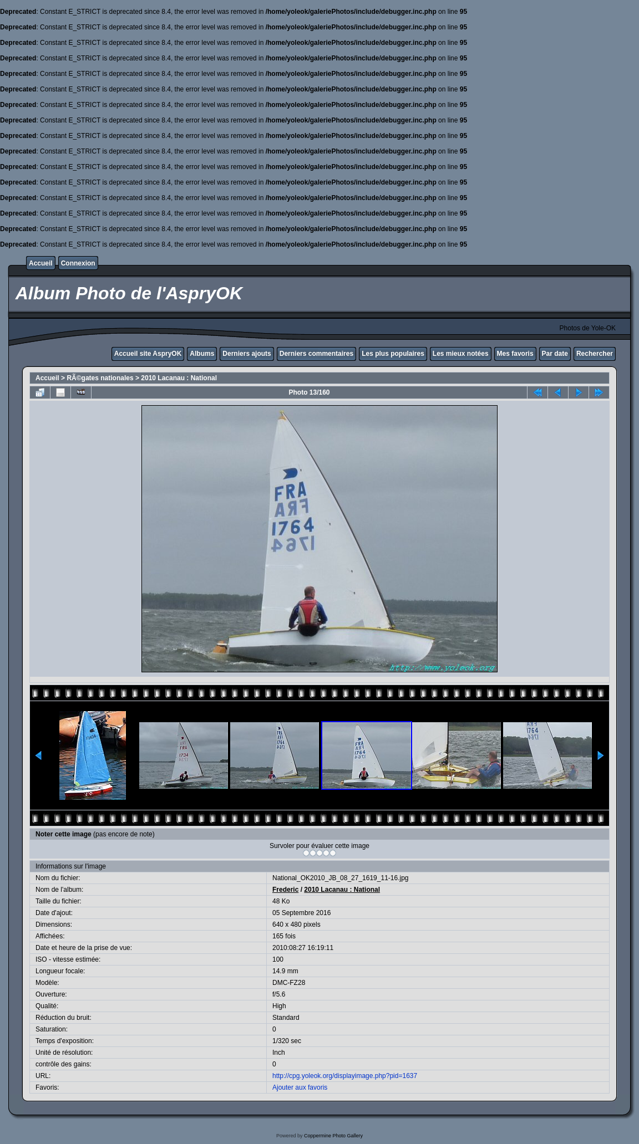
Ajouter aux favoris (299, 1087)
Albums (202, 354)
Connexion (78, 263)
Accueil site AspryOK (148, 354)
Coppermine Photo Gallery (333, 1135)
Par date (555, 354)
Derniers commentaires (316, 354)
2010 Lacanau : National (179, 378)
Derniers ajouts (246, 354)
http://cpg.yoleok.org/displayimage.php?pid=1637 (344, 1076)
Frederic (285, 889)
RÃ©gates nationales (100, 378)
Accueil (41, 263)
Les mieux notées (461, 354)
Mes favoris (515, 354)
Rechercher (594, 354)
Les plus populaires (393, 354)
